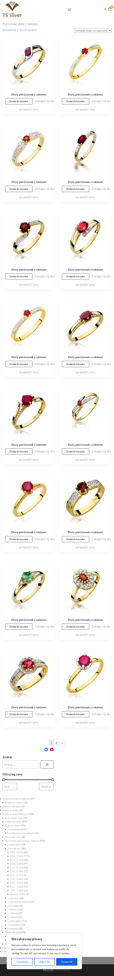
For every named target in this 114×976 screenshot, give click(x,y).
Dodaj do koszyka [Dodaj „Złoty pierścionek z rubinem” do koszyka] (19, 101)
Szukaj (7, 757)
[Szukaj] (47, 764)
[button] (69, 10)
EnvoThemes (62, 970)
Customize (22, 961)
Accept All (66, 961)
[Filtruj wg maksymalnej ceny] (46, 786)
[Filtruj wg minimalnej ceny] (10, 786)
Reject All (44, 961)
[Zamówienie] (92, 30)
